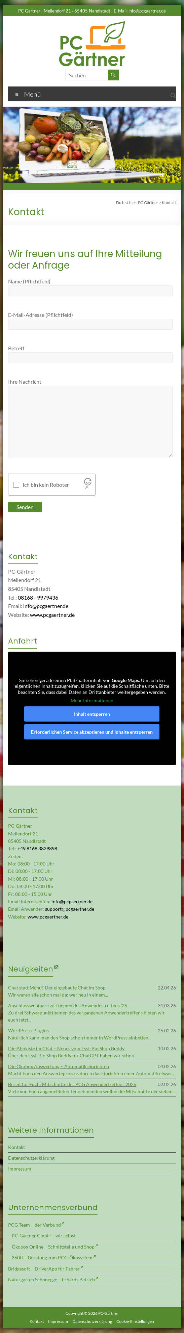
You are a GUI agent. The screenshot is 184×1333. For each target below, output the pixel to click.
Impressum (19, 1169)
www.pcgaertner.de (52, 614)
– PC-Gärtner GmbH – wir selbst (42, 1235)
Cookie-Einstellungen (135, 1321)
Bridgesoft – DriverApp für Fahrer (44, 1269)
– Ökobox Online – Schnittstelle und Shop (51, 1247)
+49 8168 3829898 (37, 848)
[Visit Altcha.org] (87, 485)
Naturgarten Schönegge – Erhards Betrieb (51, 1279)
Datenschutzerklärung (31, 1158)
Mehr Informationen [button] (92, 701)
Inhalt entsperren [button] (92, 714)
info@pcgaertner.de (147, 11)
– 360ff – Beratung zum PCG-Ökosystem (50, 1257)
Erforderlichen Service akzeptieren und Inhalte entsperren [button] (92, 732)
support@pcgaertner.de (69, 909)
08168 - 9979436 (38, 597)
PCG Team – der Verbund (34, 1225)
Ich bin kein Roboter (46, 484)
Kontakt (16, 1147)
